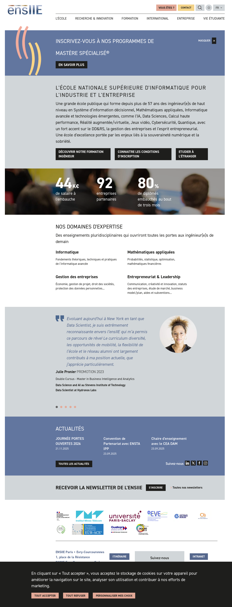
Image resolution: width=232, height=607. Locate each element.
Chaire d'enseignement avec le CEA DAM (169, 441)
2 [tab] (61, 407)
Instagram (205, 463)
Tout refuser (75, 596)
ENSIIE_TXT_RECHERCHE (200, 8)
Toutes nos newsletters (187, 487)
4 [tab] (70, 407)
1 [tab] (57, 407)
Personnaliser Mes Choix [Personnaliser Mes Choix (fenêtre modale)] (114, 596)
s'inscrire (156, 487)
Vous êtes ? (166, 8)
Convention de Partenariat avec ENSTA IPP (121, 443)
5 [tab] (75, 407)
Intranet (199, 556)
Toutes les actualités (74, 464)
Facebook (199, 463)
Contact (186, 7)
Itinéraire (119, 556)
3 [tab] (66, 407)
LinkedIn (187, 463)
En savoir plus (71, 64)
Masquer (204, 40)
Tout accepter (45, 596)
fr (217, 8)
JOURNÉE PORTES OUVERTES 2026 (70, 441)
